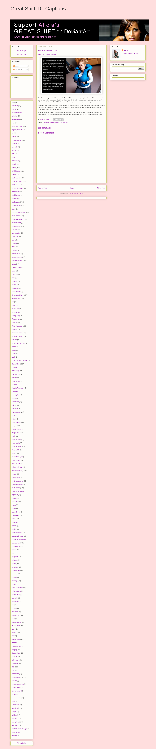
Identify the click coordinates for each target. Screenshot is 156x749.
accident (15, 106)
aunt (13, 157)
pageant (15, 522)
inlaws (14, 405)
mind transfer (16, 464)
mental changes (17, 457)
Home (72, 188)
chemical (15, 236)
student (14, 643)
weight (14, 712)
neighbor (15, 501)
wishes (14, 715)
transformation (17, 677)
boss (13, 209)
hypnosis (15, 391)
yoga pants (16, 732)
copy (13, 247)
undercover (16, 687)
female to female (17, 333)
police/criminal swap (19, 539)
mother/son (16, 488)
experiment (16, 298)
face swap (15, 309)
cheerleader (16, 233)
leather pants (16, 412)
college (14, 243)
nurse (14, 508)
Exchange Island (17, 295)
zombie (14, 736)
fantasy (14, 322)
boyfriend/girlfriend (18, 212)
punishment (16, 570)
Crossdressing (17, 257)
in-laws (14, 398)
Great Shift (15, 364)
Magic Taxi (15, 433)
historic (14, 378)
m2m (13, 419)
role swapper (16, 591)
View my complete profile (130, 53)
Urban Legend (17, 691)
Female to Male (17, 336)
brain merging (16, 216)
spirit (13, 629)
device (14, 274)
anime (14, 150)
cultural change (17, 261)
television (15, 663)
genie (14, 353)
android (14, 143)
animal (14, 147)
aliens (14, 137)
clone (14, 240)
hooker (14, 384)
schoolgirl (15, 601)
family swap (16, 316)
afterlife (14, 116)
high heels (15, 374)
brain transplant (17, 219)
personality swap (17, 536)
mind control (16, 460)
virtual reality (16, 698)
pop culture (16, 543)
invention (15, 409)
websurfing (16, 705)
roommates (16, 594)
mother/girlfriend (17, 484)
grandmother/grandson (20, 360)
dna (13, 278)
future (14, 347)
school (14, 598)
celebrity (15, 229)
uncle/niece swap (18, 684)
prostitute (15, 567)
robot (14, 584)
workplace (15, 722)
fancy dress (16, 319)
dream (14, 285)
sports (14, 632)
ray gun (14, 574)
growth (14, 367)
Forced (14, 340)
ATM (13, 154)
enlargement (16, 291)
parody (14, 526)
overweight (16, 515)
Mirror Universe (17, 467)
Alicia (126, 50)
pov (13, 553)
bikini (14, 167)
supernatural (16, 646)
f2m (13, 305)
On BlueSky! (21, 51)
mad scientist (16, 422)
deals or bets (16, 267)
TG (61, 122)
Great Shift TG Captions (38, 8)
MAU (13, 453)
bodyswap (46, 122)
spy (13, 636)
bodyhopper (16, 195)
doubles (14, 281)
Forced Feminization (19, 343)
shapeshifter (16, 615)
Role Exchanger (17, 588)
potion (14, 550)
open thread (16, 512)
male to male (16, 439)
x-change (15, 725)
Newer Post (42, 188)
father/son (15, 329)
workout (65, 122)
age (13, 123)
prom (14, 563)
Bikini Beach (16, 171)
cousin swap (16, 254)
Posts (16, 66)
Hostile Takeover (17, 388)
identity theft (16, 395)
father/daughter (17, 326)
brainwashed (16, 223)
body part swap (17, 181)
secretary (15, 612)
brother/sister (16, 226)
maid (13, 436)
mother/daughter (17, 481)
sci (13, 605)
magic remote (16, 429)
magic (14, 426)
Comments (18, 69)
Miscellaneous (54, 122)
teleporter (15, 660)
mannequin (16, 443)
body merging (16, 178)
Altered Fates (16, 140)
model (14, 474)
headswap (15, 371)
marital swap (16, 446)
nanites (14, 498)
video (14, 694)
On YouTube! (21, 54)
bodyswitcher (16, 205)
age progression (17, 126)
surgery (14, 650)
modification (16, 477)
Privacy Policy (21, 743)
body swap (15, 185)
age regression (17, 130)
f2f (13, 302)
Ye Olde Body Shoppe (19, 729)
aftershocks (16, 119)
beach (14, 164)
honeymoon (16, 381)
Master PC (15, 450)
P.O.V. (14, 519)
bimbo (14, 174)
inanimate (15, 402)
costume (15, 250)
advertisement (17, 112)
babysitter (15, 161)
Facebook (15, 312)
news (14, 505)
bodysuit (15, 198)
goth (13, 357)
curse (14, 264)
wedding (15, 708)
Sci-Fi (14, 608)
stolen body (16, 639)
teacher (14, 656)
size (13, 618)
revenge (15, 581)
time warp (15, 674)
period (14, 529)
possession (16, 546)
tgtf (13, 670)
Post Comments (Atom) (75, 194)
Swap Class (16, 653)
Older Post (101, 188)
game (14, 350)
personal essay (17, 533)
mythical (15, 495)
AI (13, 133)
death (14, 271)
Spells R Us (16, 625)
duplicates (15, 288)
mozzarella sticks (18, 491)
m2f (13, 415)
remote (14, 577)
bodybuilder (16, 192)
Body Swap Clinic (18, 188)
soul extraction (17, 622)
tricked (14, 681)
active (14, 109)
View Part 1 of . (47, 54)
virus (13, 701)
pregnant (15, 557)
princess (15, 560)
